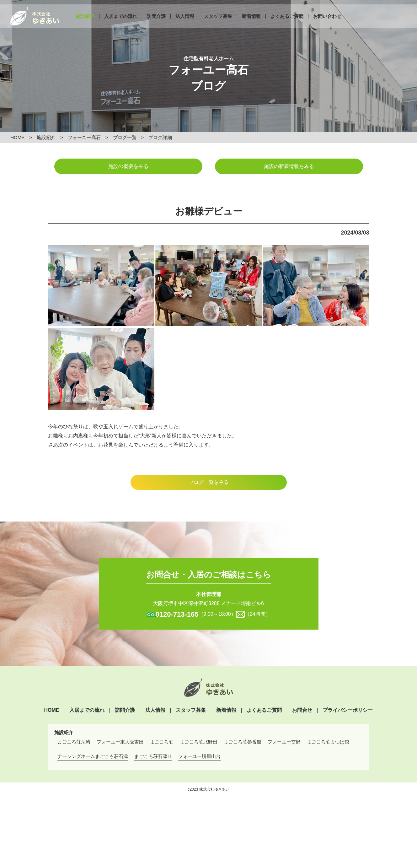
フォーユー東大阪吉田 (120, 741)
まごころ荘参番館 (242, 741)
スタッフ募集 (218, 21)
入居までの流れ (120, 21)
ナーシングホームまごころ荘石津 (92, 756)
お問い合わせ (327, 21)
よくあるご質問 (286, 21)
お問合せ (302, 710)
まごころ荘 (162, 741)
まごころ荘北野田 (198, 741)
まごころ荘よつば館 (328, 741)
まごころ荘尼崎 (73, 741)
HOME (17, 137)
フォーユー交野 (284, 741)
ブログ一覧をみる (209, 482)
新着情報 (251, 21)
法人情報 (184, 21)
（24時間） (257, 613)
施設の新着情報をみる (289, 166)
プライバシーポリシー (348, 710)
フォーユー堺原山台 (199, 756)
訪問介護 (156, 21)
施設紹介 (85, 21)
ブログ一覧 (124, 137)
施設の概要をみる (128, 166)
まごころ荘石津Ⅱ (153, 756)
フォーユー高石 (84, 137)
